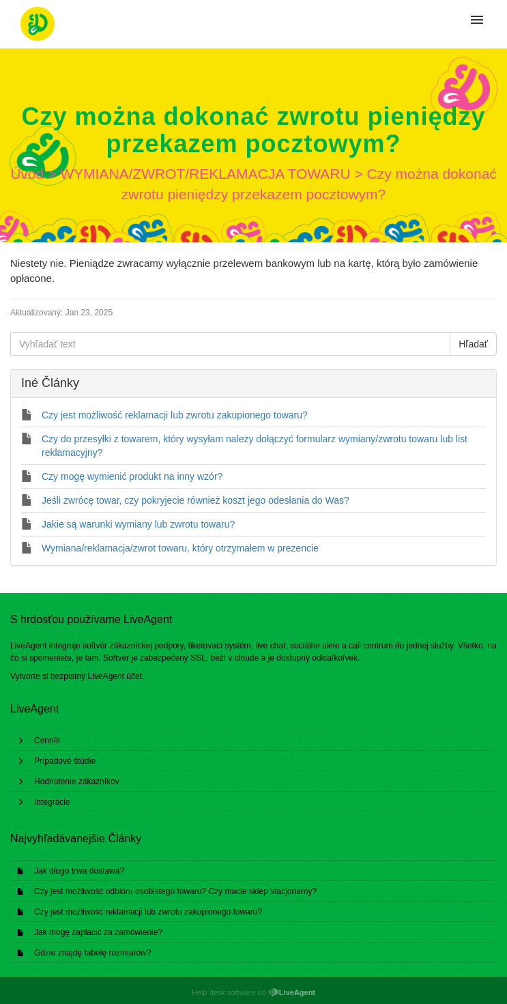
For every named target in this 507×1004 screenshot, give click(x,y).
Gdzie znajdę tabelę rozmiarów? (92, 953)
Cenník (47, 740)
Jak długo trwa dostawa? (79, 871)
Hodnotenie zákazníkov (76, 781)
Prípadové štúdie (65, 761)
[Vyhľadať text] (230, 344)
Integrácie (52, 802)
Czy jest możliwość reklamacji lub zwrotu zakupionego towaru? (148, 912)
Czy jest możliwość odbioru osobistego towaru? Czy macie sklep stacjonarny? (175, 891)
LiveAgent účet (115, 676)
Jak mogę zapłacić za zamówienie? (98, 932)
